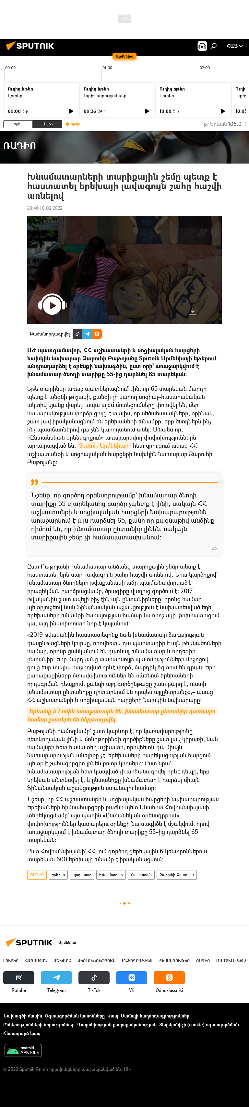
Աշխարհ (62, 960)
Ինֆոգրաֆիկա (137, 960)
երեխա (58, 875)
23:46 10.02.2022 (44, 208)
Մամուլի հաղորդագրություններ (155, 1016)
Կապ (112, 1016)
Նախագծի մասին (22, 1016)
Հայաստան (141, 875)
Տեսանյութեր (174, 960)
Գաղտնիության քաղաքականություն (117, 1024)
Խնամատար (111, 875)
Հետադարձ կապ (22, 1033)
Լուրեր (15, 95)
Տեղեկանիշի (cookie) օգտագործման (199, 1024)
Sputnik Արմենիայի (104, 445)
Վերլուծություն (96, 960)
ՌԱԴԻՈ (37, 875)
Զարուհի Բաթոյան (177, 875)
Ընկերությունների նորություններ (39, 1024)
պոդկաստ (82, 875)
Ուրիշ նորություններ (105, 95)
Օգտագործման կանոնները (75, 1016)
